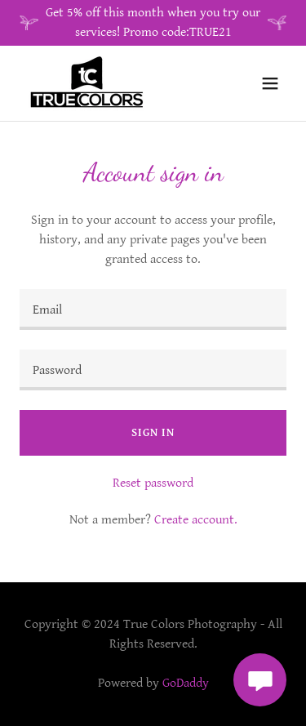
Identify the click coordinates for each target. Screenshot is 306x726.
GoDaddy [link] (185, 683)
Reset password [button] (153, 483)
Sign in (152, 432)
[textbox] (153, 309)
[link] (88, 83)
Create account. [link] (195, 520)
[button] (270, 83)
